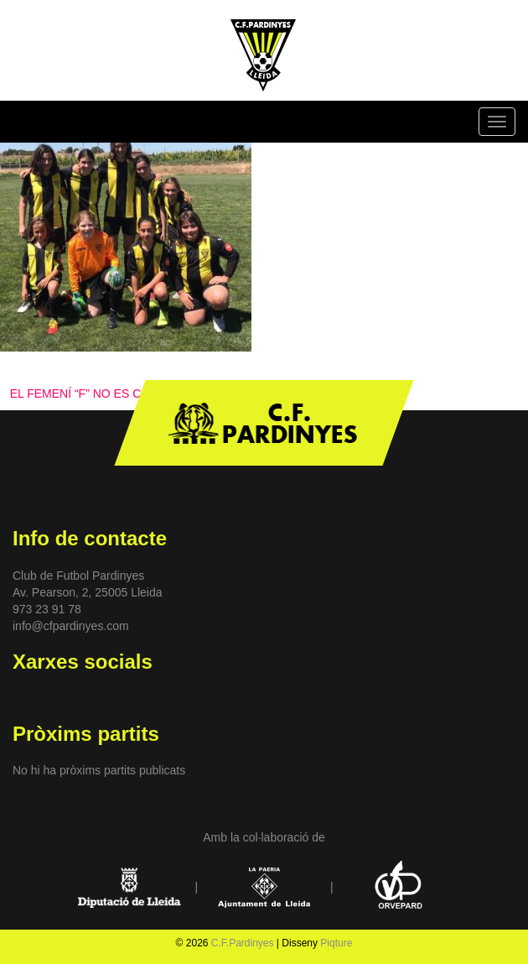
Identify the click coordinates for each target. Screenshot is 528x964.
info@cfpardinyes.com (71, 626)
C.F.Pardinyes (242, 943)
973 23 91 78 (47, 609)
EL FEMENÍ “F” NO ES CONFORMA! (107, 393)
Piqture (336, 943)
